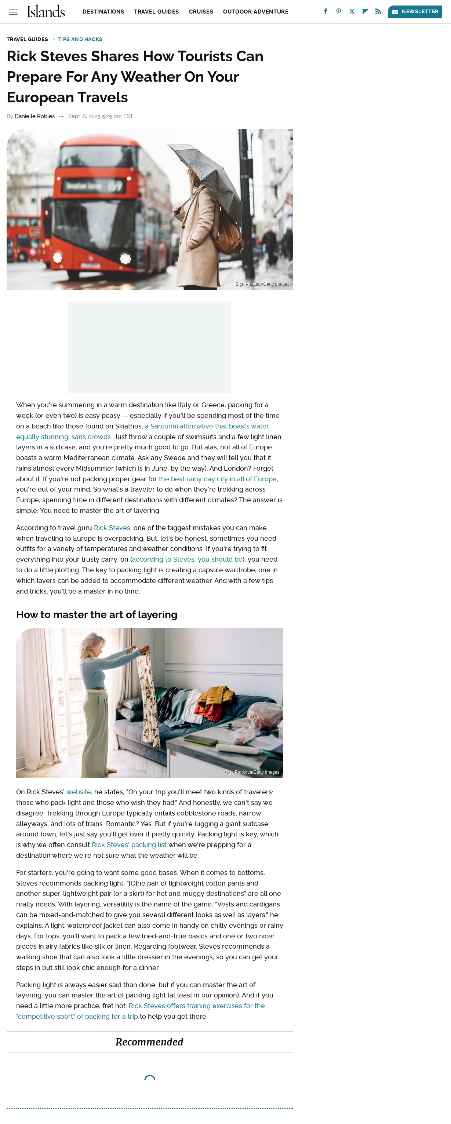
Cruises (201, 11)
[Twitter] (352, 13)
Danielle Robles (35, 116)
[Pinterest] (338, 13)
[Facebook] (325, 13)
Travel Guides (156, 11)
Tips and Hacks (80, 39)
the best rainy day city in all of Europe (218, 479)
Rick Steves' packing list (129, 845)
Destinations (103, 11)
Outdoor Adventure (255, 11)
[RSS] (378, 13)
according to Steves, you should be (187, 559)
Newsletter (415, 11)
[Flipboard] (365, 13)
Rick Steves (112, 528)
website (78, 792)
